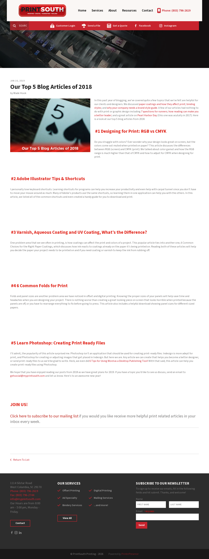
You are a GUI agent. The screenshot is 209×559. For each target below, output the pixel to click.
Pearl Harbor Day (147, 115)
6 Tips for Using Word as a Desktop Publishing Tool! (118, 361)
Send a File (105, 26)
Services (97, 10)
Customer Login (77, 26)
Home (82, 10)
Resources (129, 10)
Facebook (157, 26)
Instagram (182, 26)
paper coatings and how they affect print (162, 104)
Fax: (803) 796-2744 (22, 495)
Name (139, 499)
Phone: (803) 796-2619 (176, 11)
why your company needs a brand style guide (132, 108)
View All (67, 518)
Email (139, 511)
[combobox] (37, 25)
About (113, 10)
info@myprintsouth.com (25, 499)
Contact (147, 10)
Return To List (21, 460)
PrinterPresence (130, 554)
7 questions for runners (154, 111)
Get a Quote (132, 26)
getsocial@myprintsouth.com (27, 376)
